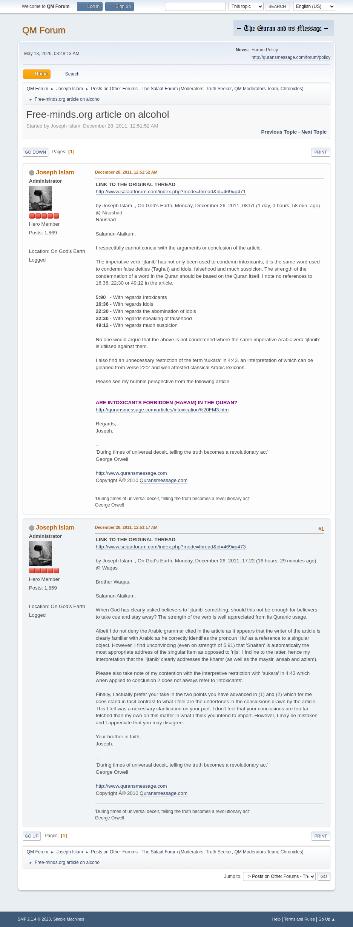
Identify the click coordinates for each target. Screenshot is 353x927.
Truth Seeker (219, 88)
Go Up (31, 836)
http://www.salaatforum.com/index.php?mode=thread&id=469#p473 (171, 547)
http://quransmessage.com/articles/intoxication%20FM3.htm (162, 410)
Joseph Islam (55, 172)
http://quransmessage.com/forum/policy (291, 57)
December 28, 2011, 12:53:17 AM (126, 527)
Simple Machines (68, 919)
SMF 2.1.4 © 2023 (34, 919)
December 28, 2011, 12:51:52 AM (126, 172)
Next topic (314, 132)
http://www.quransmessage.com (131, 473)
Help (276, 919)
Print (321, 152)
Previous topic (279, 132)
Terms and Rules (299, 919)
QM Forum (44, 30)
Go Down (35, 152)
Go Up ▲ (326, 919)
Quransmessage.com (163, 480)
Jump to (232, 876)
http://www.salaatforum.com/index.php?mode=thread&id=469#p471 (171, 191)
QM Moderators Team (256, 88)
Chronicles (291, 88)
